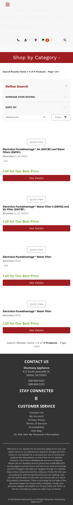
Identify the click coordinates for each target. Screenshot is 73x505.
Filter (61, 117)
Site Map (36, 430)
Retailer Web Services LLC (25, 499)
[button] (46, 40)
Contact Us (36, 412)
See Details (36, 178)
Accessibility (36, 427)
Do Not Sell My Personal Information (36, 434)
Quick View (36, 142)
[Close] (66, 86)
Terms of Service (36, 423)
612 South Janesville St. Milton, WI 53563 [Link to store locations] (36, 371)
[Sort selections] (24, 117)
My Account (36, 416)
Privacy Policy (36, 419)
